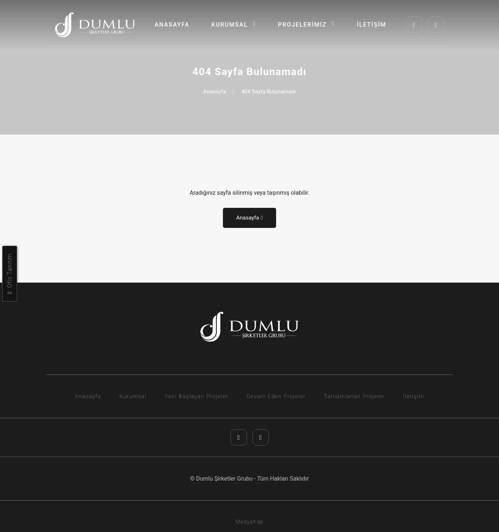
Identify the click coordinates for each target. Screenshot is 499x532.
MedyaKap (250, 522)
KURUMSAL (233, 24)
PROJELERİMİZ (306, 24)
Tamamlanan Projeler (354, 396)
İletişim (413, 396)
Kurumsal (133, 396)
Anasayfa (214, 91)
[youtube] (436, 24)
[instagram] (414, 24)
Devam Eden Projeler (276, 396)
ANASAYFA (171, 24)
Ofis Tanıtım (9, 273)
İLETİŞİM (371, 24)
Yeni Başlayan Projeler (196, 396)
